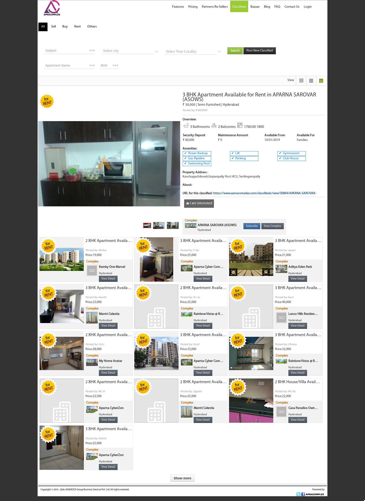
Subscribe (252, 226)
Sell (53, 26)
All (43, 26)
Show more (182, 478)
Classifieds (239, 7)
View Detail (108, 278)
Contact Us (292, 7)
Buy (65, 26)
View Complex (272, 226)
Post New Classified (260, 50)
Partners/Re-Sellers (215, 7)
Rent (77, 26)
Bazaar (255, 7)
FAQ (277, 7)
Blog (267, 7)
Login (308, 7)
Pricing (193, 7)
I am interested (199, 203)
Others (92, 26)
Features (178, 7)
